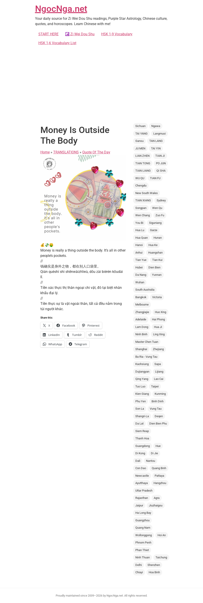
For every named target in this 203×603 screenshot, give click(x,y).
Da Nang (140, 274)
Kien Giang (142, 393)
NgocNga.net (61, 9)
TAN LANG (156, 141)
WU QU (139, 178)
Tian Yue (140, 260)
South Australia (144, 289)
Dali (137, 460)
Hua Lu (139, 230)
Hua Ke (153, 245)
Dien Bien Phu (158, 423)
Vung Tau (156, 408)
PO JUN (161, 163)
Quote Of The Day (96, 152)
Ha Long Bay (143, 512)
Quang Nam (142, 527)
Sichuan (140, 126)
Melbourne (142, 304)
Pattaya (159, 475)
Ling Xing (159, 334)
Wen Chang (142, 215)
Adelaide (140, 319)
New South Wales (146, 193)
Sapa (157, 364)
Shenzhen (154, 565)
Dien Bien (154, 267)
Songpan (140, 208)
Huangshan (155, 252)
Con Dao (140, 468)
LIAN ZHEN (142, 155)
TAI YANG (141, 133)
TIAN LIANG (143, 170)
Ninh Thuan (142, 557)
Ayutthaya (141, 483)
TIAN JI (160, 155)
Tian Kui (157, 260)
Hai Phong (158, 319)
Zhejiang (158, 349)
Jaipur (139, 505)
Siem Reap (142, 431)
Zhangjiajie (142, 312)
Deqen (159, 416)
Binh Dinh (158, 401)
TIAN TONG (142, 163)
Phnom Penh (143, 542)
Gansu (139, 141)
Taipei (155, 386)
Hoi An (162, 535)
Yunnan (157, 274)
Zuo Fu (160, 215)
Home (45, 152)
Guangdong (142, 446)
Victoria (157, 297)
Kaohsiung (142, 364)
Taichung (161, 557)
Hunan (158, 237)
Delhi (138, 565)
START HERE (48, 34)
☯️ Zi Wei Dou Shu (80, 34)
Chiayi (139, 572)
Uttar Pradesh (143, 490)
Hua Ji (158, 327)
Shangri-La (142, 416)
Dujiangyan (142, 371)
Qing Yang (141, 379)
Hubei (139, 267)
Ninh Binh (141, 334)
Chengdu (140, 185)
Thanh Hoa (142, 438)
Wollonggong (143, 535)
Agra (157, 498)
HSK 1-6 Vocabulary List (57, 43)
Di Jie (154, 453)
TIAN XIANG (143, 200)
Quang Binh (159, 468)
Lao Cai (158, 379)
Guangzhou (142, 520)
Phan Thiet (142, 550)
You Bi (139, 222)
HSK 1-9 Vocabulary (116, 34)
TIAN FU (155, 178)
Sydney (161, 200)
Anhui (138, 252)
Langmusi (159, 133)
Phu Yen (140, 401)
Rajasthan (141, 498)
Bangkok (140, 297)
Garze (153, 230)
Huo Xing (160, 312)
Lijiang (159, 371)
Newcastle (142, 475)
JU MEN (140, 148)
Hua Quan (141, 237)
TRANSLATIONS (66, 152)
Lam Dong (141, 327)
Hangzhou (160, 483)
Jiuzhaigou (155, 505)
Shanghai (141, 349)
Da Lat (139, 423)
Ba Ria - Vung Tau (146, 356)
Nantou (150, 460)
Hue (158, 446)
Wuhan (139, 282)
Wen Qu (157, 208)
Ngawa (155, 126)
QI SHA (161, 170)
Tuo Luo (140, 386)
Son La (139, 408)
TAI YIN (156, 148)
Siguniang (155, 222)
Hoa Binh (154, 572)
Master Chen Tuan (146, 341)
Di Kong (140, 453)
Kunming (160, 393)
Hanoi (139, 245)
